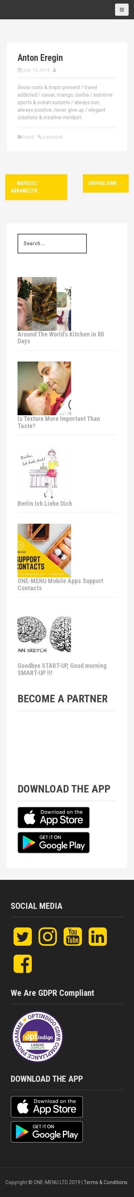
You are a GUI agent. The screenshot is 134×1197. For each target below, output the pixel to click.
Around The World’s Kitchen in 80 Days (61, 337)
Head (28, 137)
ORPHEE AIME (105, 183)
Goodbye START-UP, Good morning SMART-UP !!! (62, 669)
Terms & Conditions (106, 1182)
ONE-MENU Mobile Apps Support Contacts (60, 584)
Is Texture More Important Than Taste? (59, 422)
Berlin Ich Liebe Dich (45, 503)
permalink (52, 137)
